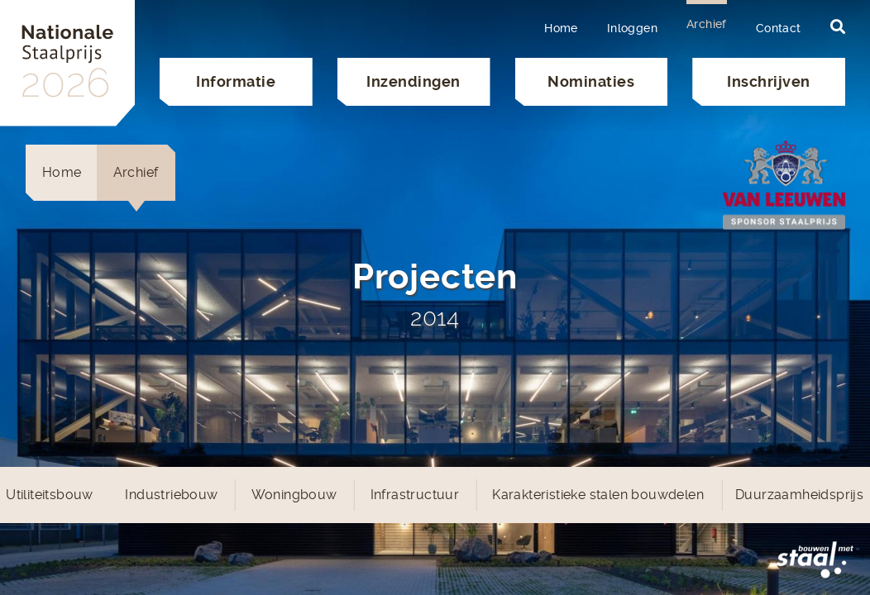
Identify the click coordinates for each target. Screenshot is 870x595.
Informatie (235, 81)
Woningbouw (294, 494)
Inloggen (632, 28)
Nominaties (590, 81)
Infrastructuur (415, 494)
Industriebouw (171, 494)
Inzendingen (413, 81)
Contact (778, 28)
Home (561, 28)
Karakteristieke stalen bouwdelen (598, 494)
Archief (706, 24)
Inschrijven (768, 81)
